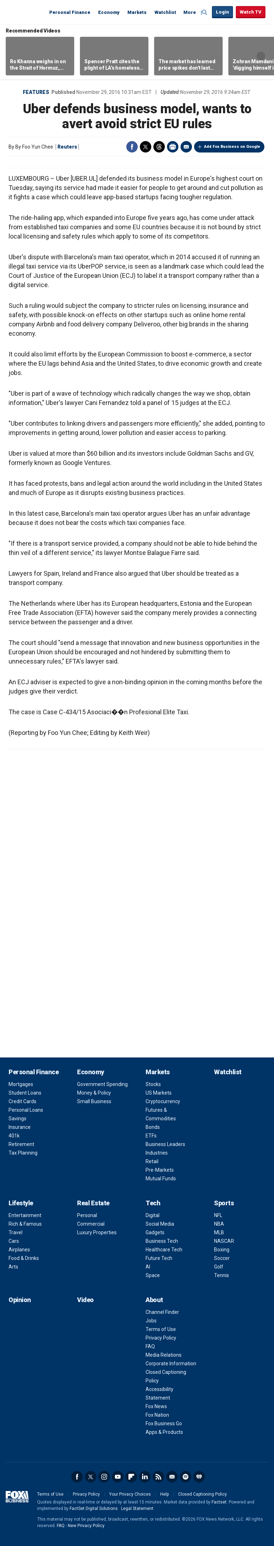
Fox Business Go (164, 1423)
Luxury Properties (97, 1232)
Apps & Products (164, 1432)
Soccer (222, 1258)
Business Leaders (165, 1144)
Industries (157, 1153)
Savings (17, 1118)
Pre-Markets (160, 1170)
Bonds (153, 1127)
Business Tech (162, 1241)
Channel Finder (162, 1312)
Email (186, 146)
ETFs (151, 1136)
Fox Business (26, 12)
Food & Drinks (24, 1258)
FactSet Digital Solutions (94, 1508)
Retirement (21, 1144)
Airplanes (19, 1249)
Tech (153, 1203)
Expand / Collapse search (205, 12)
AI (148, 1267)
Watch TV (251, 12)
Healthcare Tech (164, 1249)
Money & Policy (94, 1093)
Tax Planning (23, 1153)
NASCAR (224, 1241)
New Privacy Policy (86, 1525)
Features (36, 92)
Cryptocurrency (163, 1101)
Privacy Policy (161, 1338)
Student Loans (25, 1093)
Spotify (185, 1476)
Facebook (132, 146)
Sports (224, 1203)
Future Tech (159, 1258)
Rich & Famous (25, 1224)
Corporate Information (171, 1363)
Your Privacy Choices (130, 1494)
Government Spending (102, 1084)
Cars (14, 1241)
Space (153, 1275)
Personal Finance (69, 12)
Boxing (221, 1249)
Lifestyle (21, 1203)
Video (85, 1300)
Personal (87, 1215)
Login (222, 12)
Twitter (145, 146)
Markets (137, 12)
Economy (109, 12)
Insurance (20, 1127)
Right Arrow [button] (261, 56)
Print (172, 146)
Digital (152, 1215)
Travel (15, 1232)
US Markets (159, 1093)
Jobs (151, 1321)
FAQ (150, 1346)
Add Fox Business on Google (232, 146)
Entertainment (25, 1215)
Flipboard (131, 1476)
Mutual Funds (161, 1178)
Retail (152, 1161)
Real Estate (93, 1203)
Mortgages (21, 1084)
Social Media (160, 1224)
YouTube (117, 1476)
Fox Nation (157, 1415)
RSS (158, 1476)
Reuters (67, 147)
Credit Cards (22, 1101)
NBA (219, 1224)
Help (164, 1494)
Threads (159, 146)
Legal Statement (137, 1508)
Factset (219, 1502)
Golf (218, 1267)
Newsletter (172, 1476)
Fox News (156, 1406)
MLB (219, 1232)
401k (14, 1136)
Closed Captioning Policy (202, 1494)
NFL (218, 1215)
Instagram (104, 1476)
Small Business (94, 1101)
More (189, 12)
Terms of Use (161, 1329)
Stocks (153, 1084)
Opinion (20, 1300)
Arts (13, 1267)
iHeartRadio (199, 1476)
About (154, 1300)
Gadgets (155, 1232)
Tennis (221, 1275)
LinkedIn (145, 1476)
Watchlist (165, 12)
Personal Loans (26, 1110)
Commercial (91, 1224)
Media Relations (164, 1355)
